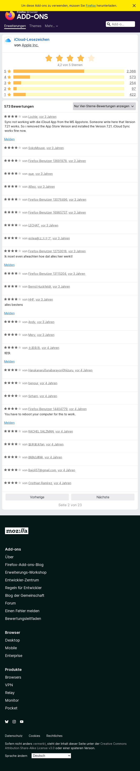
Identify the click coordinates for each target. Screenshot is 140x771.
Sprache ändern (16, 755)
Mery (31, 335)
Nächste (102, 497)
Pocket (11, 708)
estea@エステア (39, 238)
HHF (31, 299)
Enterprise (13, 655)
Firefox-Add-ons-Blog (24, 564)
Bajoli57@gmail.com (42, 470)
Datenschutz (13, 735)
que (31, 173)
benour (33, 383)
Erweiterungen (15, 26)
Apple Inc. (30, 45)
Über (9, 557)
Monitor (12, 700)
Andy (31, 322)
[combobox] (120, 24)
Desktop (12, 640)
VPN (9, 685)
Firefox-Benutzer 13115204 (47, 273)
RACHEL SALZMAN (41, 431)
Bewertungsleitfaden (23, 618)
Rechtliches (54, 735)
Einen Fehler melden (22, 611)
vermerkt (39, 743)
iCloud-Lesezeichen (31, 39)
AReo (32, 186)
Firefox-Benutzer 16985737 (47, 212)
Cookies (34, 735)
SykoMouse (36, 148)
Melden (9, 139)
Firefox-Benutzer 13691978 (47, 161)
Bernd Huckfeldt (39, 286)
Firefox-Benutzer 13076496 (47, 199)
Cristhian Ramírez (40, 483)
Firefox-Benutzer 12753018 (47, 251)
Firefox (91, 5)
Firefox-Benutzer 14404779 (48, 409)
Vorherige (37, 497)
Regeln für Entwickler (23, 588)
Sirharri (33, 396)
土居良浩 (34, 347)
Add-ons (13, 549)
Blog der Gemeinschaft (24, 595)
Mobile (11, 648)
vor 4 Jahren (50, 347)
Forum (10, 603)
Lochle (33, 116)
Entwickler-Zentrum (22, 580)
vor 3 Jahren (47, 116)
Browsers (13, 677)
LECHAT (33, 225)
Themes (35, 26)
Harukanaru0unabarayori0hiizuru (50, 370)
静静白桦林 (35, 457)
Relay (10, 692)
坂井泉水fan (36, 444)
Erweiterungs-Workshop (25, 572)
